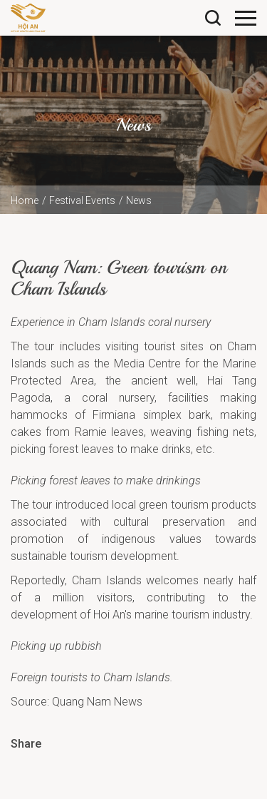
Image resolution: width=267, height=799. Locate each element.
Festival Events (82, 200)
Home (24, 200)
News (139, 200)
